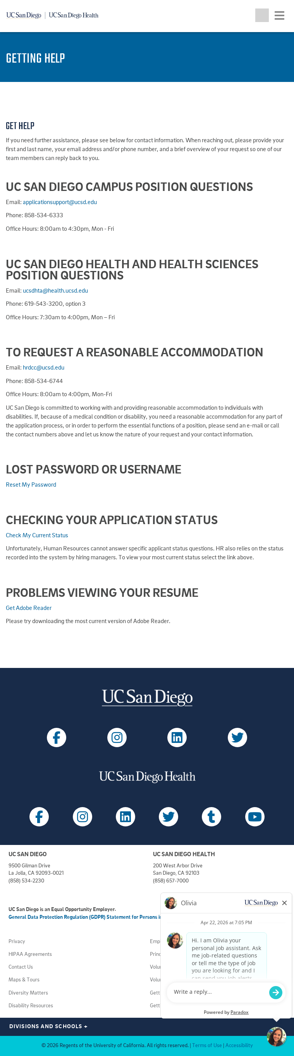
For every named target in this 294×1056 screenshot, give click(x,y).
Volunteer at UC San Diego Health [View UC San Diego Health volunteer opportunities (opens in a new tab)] (187, 967)
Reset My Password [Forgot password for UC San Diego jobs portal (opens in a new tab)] (31, 485)
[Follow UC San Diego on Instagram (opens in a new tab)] (117, 737)
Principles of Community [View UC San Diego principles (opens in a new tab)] (177, 954)
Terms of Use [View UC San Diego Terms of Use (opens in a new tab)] (207, 1045)
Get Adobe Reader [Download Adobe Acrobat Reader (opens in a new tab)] (29, 608)
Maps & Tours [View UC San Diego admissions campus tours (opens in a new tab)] (24, 980)
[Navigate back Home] (55, 15)
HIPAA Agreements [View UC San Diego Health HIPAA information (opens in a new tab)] (30, 954)
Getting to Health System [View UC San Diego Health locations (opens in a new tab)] (178, 1005)
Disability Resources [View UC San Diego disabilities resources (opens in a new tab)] (31, 1005)
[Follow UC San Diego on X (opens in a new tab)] (237, 737)
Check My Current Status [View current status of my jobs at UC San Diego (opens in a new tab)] (37, 536)
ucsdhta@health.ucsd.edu (55, 291)
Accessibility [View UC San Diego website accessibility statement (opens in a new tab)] (239, 1045)
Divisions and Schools (48, 1027)
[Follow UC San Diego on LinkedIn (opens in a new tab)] (177, 737)
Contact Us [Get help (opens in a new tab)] (21, 967)
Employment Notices (173, 941)
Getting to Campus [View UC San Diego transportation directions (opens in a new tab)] (170, 993)
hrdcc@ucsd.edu (43, 368)
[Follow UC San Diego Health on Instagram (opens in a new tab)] (82, 816)
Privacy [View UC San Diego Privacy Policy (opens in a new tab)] (17, 941)
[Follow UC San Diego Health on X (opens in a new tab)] (168, 816)
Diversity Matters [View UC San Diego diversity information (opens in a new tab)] (28, 993)
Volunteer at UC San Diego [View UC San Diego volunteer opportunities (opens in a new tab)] (179, 980)
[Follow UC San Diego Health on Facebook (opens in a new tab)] (39, 816)
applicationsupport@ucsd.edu (60, 202)
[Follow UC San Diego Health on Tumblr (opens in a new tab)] (211, 816)
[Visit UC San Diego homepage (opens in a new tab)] (147, 698)
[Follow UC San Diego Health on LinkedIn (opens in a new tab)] (125, 816)
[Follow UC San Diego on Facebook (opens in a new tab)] (56, 737)
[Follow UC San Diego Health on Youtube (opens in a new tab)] (255, 816)
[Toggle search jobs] (262, 15)
